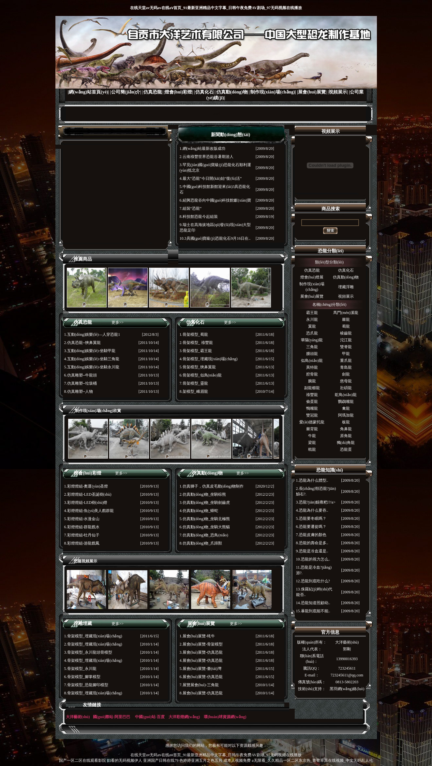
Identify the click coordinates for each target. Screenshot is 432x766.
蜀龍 (346, 326)
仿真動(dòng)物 (346, 277)
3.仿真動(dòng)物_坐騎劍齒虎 (205, 502)
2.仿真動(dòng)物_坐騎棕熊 (203, 494)
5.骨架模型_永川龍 (80, 668)
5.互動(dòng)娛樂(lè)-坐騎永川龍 (92, 367)
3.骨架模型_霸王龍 (196, 350)
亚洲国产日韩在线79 (160, 760)
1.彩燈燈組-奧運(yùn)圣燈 (86, 486)
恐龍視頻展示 (85, 561)
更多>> (118, 322)
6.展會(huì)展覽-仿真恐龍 (201, 676)
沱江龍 (346, 340)
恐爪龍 (312, 333)
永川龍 (312, 319)
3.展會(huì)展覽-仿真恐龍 (201, 652)
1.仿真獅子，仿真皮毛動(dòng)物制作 (212, 486)
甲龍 (346, 353)
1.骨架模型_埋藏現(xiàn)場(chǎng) (93, 636)
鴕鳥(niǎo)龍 (345, 394)
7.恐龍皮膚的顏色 (311, 534)
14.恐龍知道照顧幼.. (313, 603)
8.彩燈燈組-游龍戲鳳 (82, 543)
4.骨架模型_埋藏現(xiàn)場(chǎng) (209, 359)
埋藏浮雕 (346, 287)
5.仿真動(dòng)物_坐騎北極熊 (205, 519)
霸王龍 (312, 312)
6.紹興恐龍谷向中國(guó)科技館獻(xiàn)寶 (215, 200)
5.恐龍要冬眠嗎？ (311, 518)
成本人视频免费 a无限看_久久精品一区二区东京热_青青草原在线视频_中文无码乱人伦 (298, 760)
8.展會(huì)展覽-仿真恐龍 (201, 693)
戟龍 (312, 449)
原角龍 (346, 435)
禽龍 (346, 408)
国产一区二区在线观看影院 (82, 760)
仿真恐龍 (312, 270)
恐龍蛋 (346, 449)
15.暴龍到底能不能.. (313, 611)
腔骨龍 (312, 374)
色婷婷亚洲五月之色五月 (200, 760)
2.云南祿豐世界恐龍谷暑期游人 (206, 156)
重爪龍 (346, 360)
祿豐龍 (312, 394)
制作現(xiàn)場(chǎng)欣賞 (98, 410)
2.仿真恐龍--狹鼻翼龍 (82, 342)
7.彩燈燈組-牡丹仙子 (82, 535)
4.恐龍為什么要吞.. (312, 510)
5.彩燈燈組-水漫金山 (82, 519)
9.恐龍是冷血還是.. (312, 551)
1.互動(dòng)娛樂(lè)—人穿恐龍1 (92, 334)
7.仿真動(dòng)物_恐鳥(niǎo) (204, 535)
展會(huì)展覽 (311, 296)
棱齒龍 (346, 333)
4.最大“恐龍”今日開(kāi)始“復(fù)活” (211, 178)
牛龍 (312, 435)
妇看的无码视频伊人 (124, 760)
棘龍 (346, 319)
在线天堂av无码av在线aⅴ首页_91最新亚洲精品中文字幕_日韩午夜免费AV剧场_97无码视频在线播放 (216, 8)
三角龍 (312, 347)
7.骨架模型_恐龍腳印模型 (86, 685)
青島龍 (346, 367)
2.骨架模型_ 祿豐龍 (196, 342)
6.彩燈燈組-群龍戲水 (82, 527)
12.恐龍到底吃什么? (313, 581)
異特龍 (312, 367)
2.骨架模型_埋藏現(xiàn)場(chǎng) (93, 644)
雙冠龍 (312, 415)
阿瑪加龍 (346, 415)
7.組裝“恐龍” (191, 208)
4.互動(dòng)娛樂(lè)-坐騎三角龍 (92, 359)
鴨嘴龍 (312, 408)
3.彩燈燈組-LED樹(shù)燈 (86, 502)
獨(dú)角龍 (346, 442)
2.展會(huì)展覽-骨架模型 (201, 644)
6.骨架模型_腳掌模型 (82, 676)
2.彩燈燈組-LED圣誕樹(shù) (88, 494)
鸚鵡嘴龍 (346, 401)
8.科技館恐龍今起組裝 (199, 216)
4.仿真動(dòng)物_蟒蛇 (199, 510)
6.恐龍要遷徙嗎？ (311, 526)
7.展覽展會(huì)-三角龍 (199, 685)
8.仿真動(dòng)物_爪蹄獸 (201, 543)
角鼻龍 (346, 429)
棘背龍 (312, 429)
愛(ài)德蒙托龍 (311, 422)
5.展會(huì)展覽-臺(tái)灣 (200, 668)
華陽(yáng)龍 (312, 340)
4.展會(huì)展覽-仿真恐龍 (201, 660)
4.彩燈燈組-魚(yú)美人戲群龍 (89, 510)
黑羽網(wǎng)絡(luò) (347, 689)
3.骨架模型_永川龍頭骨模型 (88, 652)
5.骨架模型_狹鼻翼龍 (198, 367)
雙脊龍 (346, 347)
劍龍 (346, 374)
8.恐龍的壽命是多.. (312, 543)
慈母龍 (346, 381)
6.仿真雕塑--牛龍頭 (80, 375)
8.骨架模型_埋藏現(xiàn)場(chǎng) (93, 693)
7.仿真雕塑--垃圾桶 (80, 383)
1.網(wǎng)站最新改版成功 (203, 148)
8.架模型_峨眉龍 (194, 391)
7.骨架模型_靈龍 (194, 383)
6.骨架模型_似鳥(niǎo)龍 (201, 375)
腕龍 (312, 381)
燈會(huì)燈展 (311, 277)
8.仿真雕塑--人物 (78, 391)
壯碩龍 (346, 388)
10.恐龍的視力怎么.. (313, 559)
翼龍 (312, 326)
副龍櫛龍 (312, 388)
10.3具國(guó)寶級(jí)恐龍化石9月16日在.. (215, 238)
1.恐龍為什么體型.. (312, 480)
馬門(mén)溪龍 (345, 312)
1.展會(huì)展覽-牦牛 (197, 636)
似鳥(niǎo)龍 (311, 360)
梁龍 (312, 442)
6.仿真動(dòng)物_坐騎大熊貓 (205, 527)
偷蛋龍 (312, 401)
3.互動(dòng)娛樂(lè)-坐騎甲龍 (90, 350)
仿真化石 (346, 270)
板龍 (346, 422)
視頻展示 (346, 296)
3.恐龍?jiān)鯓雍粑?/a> (315, 502)
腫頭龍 (312, 353)
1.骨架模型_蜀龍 (194, 334)
